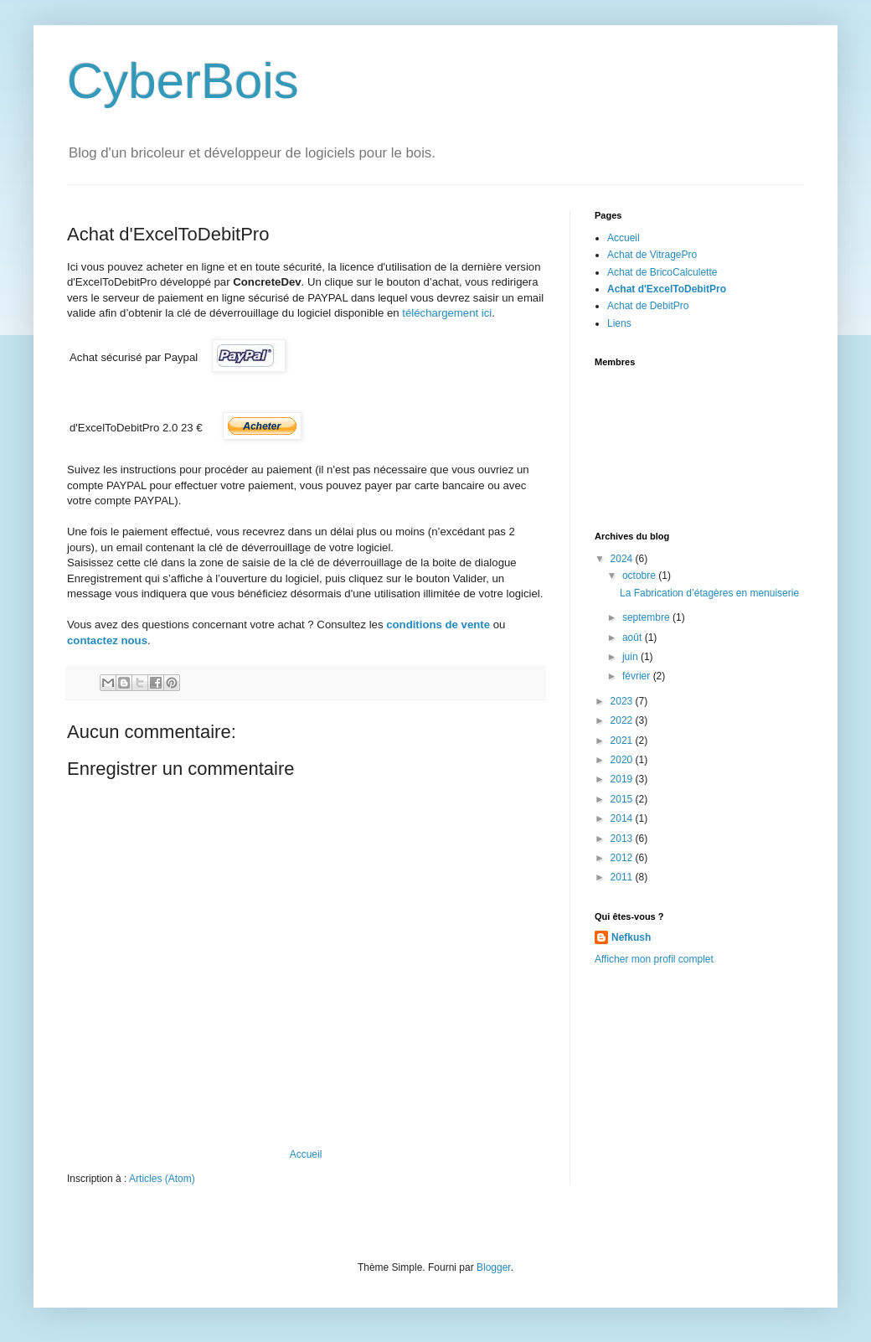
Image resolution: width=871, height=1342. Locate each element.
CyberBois (183, 81)
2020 (623, 760)
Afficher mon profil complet (654, 959)
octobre (640, 575)
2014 (623, 818)
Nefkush (631, 937)
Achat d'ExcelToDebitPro (666, 289)
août (633, 637)
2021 (623, 740)
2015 (623, 799)
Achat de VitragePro (652, 255)
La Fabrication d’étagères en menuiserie (709, 593)
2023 (623, 701)
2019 (623, 779)
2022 (623, 720)
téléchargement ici (447, 313)
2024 (623, 559)
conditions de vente (438, 624)
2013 (623, 838)
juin (631, 657)
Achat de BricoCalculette (662, 272)
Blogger (494, 1267)
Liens (619, 323)
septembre (647, 617)
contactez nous (107, 640)
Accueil (306, 1154)
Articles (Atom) (162, 1179)
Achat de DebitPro (647, 306)
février (637, 676)
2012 (623, 858)
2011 (623, 877)
